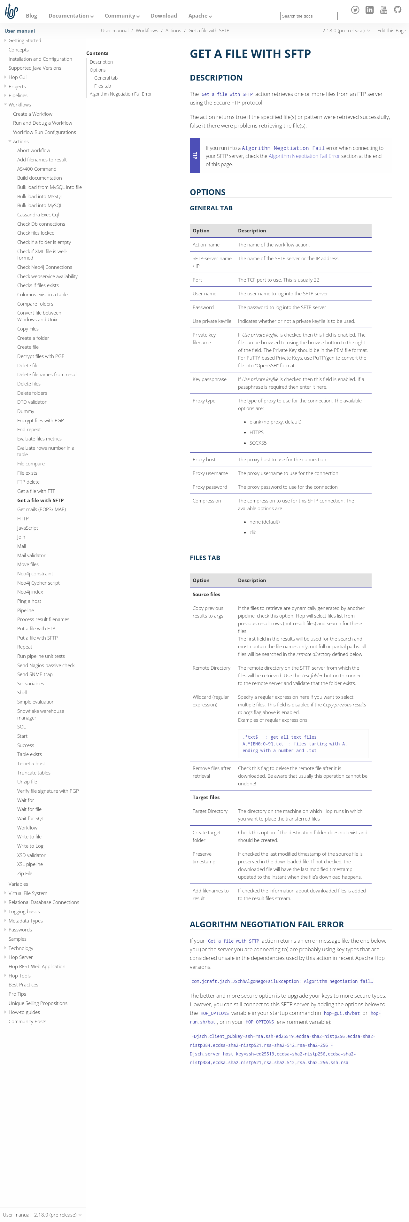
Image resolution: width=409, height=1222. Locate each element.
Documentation (69, 15)
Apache (198, 15)
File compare (31, 463)
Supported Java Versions (35, 67)
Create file (28, 346)
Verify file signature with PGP (48, 790)
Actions (21, 141)
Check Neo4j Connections (44, 266)
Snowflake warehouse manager (40, 714)
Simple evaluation (36, 701)
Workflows (20, 104)
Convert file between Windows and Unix (39, 316)
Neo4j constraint (35, 573)
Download (164, 15)
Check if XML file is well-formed (42, 254)
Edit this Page (391, 30)
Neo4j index (30, 591)
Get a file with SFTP (40, 500)
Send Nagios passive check (45, 665)
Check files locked (36, 232)
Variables (18, 883)
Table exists (29, 754)
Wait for (25, 800)
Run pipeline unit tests (41, 655)
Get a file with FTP (36, 490)
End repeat (29, 429)
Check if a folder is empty (44, 241)
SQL (21, 726)
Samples (18, 938)
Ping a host (29, 600)
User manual (19, 30)
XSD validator (31, 855)
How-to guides (24, 1012)
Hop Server (21, 957)
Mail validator (31, 555)
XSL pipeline (30, 864)
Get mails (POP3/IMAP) (41, 509)
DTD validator (32, 401)
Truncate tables (33, 772)
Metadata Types (26, 920)
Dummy (25, 411)
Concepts (19, 49)
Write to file (29, 836)
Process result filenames (43, 619)
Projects (17, 86)
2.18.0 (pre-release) (343, 30)
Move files (28, 564)
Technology (21, 948)
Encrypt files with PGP (40, 420)
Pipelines (18, 95)
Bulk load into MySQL (40, 205)
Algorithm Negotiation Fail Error (121, 94)
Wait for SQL (30, 818)
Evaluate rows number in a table (45, 451)
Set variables (30, 683)
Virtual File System (28, 893)
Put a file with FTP (36, 628)
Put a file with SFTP (37, 637)
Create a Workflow (32, 113)
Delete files (29, 383)
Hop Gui (18, 77)
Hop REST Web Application (37, 966)
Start (22, 735)
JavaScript (27, 527)
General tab (106, 78)
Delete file (27, 365)
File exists (27, 472)
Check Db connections (41, 223)
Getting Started (25, 40)
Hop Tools (20, 975)
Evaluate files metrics (39, 438)
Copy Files (28, 328)
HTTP (23, 518)
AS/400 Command (37, 168)
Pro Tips (17, 993)
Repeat (24, 646)
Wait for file (29, 809)
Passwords (20, 929)
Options (98, 70)
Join (21, 536)
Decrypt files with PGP (41, 356)
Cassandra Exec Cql (38, 214)
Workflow (27, 827)
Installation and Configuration (40, 58)
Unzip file (27, 781)
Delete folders (32, 392)
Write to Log (30, 845)
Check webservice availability (47, 276)
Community (120, 15)
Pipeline (25, 610)
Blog (31, 15)
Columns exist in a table (42, 294)
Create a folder (33, 337)
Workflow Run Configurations (44, 132)
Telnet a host (31, 763)
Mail (21, 545)
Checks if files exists (38, 285)
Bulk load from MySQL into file (49, 187)
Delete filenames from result (47, 374)
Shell (22, 692)
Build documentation (39, 177)
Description (101, 62)
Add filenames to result (42, 159)
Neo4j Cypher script (38, 582)
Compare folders (35, 303)
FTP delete (28, 481)
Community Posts (27, 1021)
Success (25, 745)
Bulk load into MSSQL (40, 196)
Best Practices (23, 984)
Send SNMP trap (35, 674)
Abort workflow (33, 150)
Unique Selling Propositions (38, 1003)
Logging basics (24, 911)
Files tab (102, 86)
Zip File (24, 873)
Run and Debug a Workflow (42, 122)
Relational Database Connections (44, 902)
